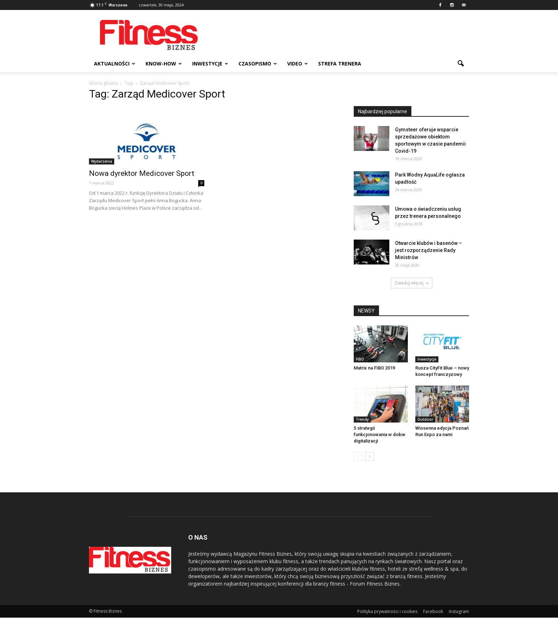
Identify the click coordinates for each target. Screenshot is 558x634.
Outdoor (425, 419)
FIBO (360, 359)
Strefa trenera (339, 63)
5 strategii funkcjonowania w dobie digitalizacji (379, 434)
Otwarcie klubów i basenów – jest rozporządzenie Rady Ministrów (428, 250)
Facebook (433, 611)
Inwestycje (210, 63)
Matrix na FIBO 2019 (374, 368)
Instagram (459, 611)
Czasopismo (257, 63)
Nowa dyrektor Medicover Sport (141, 173)
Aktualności (114, 63)
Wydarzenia (101, 161)
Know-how (164, 63)
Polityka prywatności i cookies (387, 611)
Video (297, 63)
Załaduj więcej (411, 283)
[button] (460, 63)
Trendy (362, 419)
